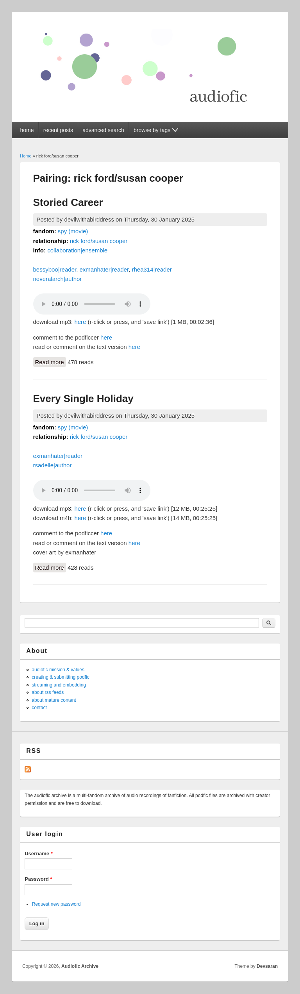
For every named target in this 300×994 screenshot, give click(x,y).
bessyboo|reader (55, 269)
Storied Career (68, 202)
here (80, 321)
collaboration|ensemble (77, 250)
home (27, 130)
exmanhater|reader (104, 269)
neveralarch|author (57, 278)
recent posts (58, 130)
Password (38, 879)
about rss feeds (48, 692)
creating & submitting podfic (60, 677)
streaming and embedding (59, 685)
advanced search (103, 130)
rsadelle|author (52, 465)
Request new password (56, 904)
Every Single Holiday (83, 398)
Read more (50, 361)
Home (25, 156)
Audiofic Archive (79, 966)
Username (39, 853)
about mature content (54, 700)
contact (39, 707)
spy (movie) (73, 231)
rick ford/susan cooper (99, 241)
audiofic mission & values (58, 669)
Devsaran (267, 966)
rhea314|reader (151, 269)
